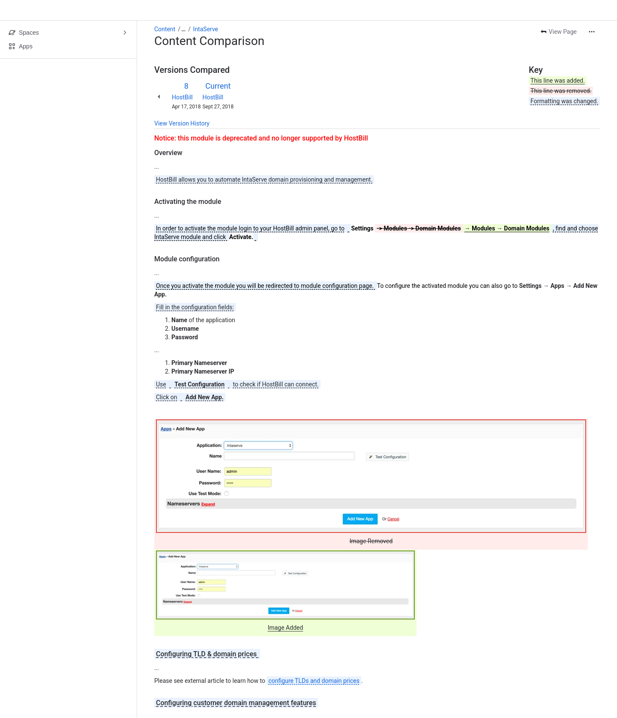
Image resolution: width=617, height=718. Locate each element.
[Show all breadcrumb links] (183, 29)
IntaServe (205, 29)
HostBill (182, 97)
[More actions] (592, 31)
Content (164, 29)
